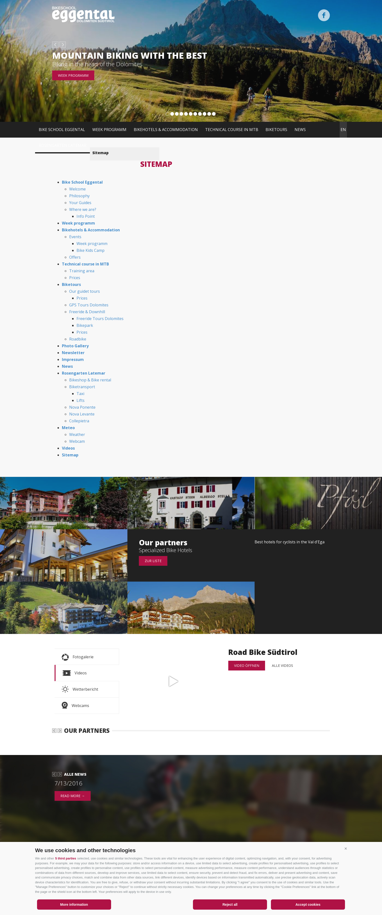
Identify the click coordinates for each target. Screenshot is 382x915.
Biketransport (82, 386)
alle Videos (282, 665)
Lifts (80, 400)
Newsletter (73, 352)
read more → (72, 827)
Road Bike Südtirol (173, 681)
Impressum (73, 359)
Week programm (73, 75)
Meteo (68, 427)
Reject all (229, 904)
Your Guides (80, 202)
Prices (74, 277)
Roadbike (77, 339)
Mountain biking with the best (129, 55)
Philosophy (79, 195)
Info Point (85, 216)
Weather (77, 434)
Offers (75, 257)
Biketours (276, 129)
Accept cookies (308, 904)
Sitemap (70, 455)
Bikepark (84, 325)
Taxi (80, 393)
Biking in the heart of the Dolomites (97, 64)
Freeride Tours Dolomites (100, 318)
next (62, 45)
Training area (81, 271)
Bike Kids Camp (90, 250)
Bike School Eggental (62, 129)
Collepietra (79, 421)
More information (74, 904)
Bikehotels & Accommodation (166, 129)
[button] (345, 848)
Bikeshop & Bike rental (90, 380)
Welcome (77, 189)
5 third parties (65, 858)
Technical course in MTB (231, 129)
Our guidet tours (84, 291)
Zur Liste (153, 560)
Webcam (77, 441)
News (300, 129)
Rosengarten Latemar (62, 145)
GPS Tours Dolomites (88, 305)
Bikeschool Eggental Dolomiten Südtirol (83, 14)
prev (55, 45)
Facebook (324, 15)
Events (75, 236)
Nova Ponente (82, 407)
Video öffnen (246, 665)
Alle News (75, 806)
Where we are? (82, 209)
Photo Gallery (75, 346)
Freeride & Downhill (87, 311)
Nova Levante (82, 414)
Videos (68, 448)
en (343, 129)
